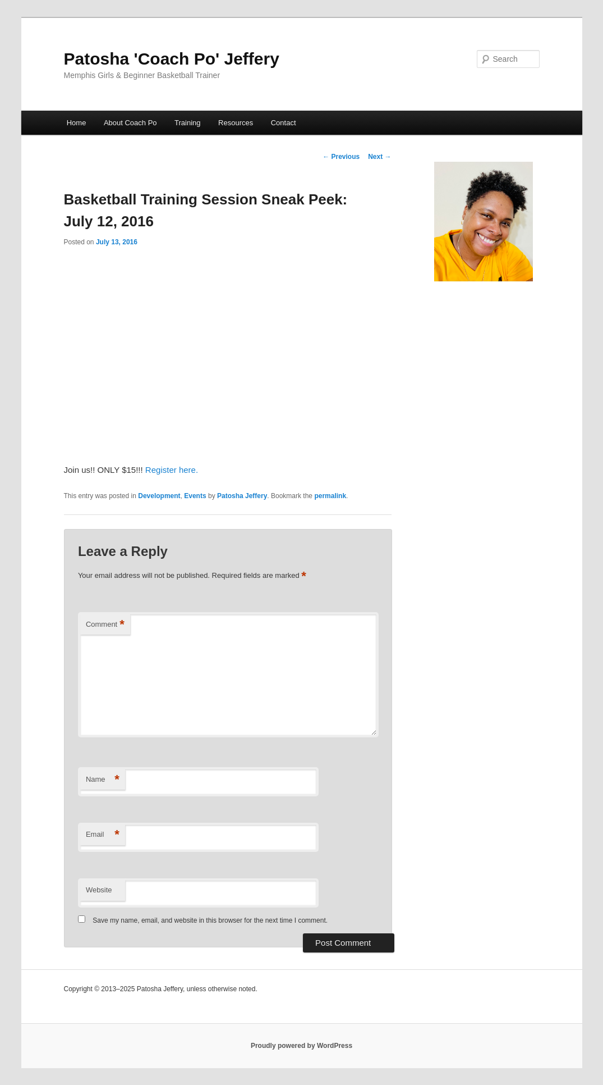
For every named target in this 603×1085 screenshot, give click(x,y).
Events (195, 496)
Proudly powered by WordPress (301, 1046)
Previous (341, 157)
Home (76, 122)
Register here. (171, 470)
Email (102, 835)
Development (159, 496)
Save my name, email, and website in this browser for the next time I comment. (210, 920)
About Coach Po (130, 122)
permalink (330, 496)
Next (379, 157)
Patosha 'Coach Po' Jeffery (171, 58)
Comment (105, 625)
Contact (283, 122)
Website (99, 890)
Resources (235, 122)
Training (187, 122)
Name (102, 780)
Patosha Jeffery (242, 496)
